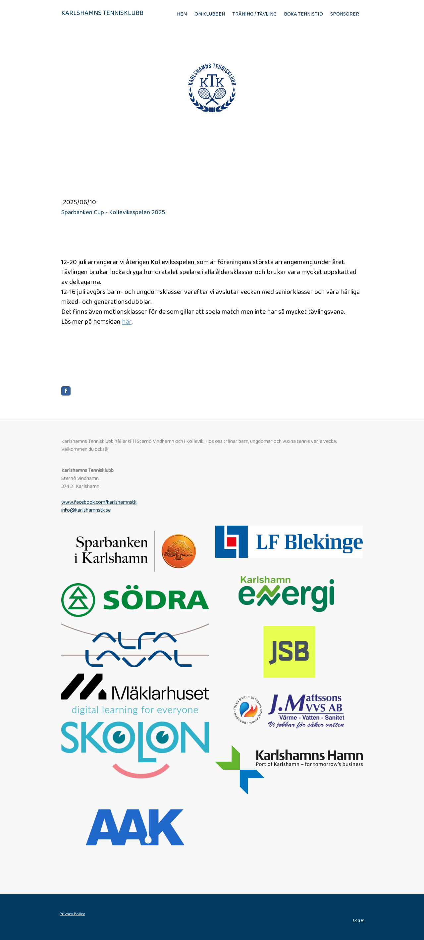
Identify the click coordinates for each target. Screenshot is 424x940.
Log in (358, 920)
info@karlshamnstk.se (86, 510)
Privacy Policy (72, 914)
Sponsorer (344, 14)
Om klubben (209, 14)
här (127, 321)
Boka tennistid (303, 14)
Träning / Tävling (254, 14)
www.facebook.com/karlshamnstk (98, 502)
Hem (182, 14)
